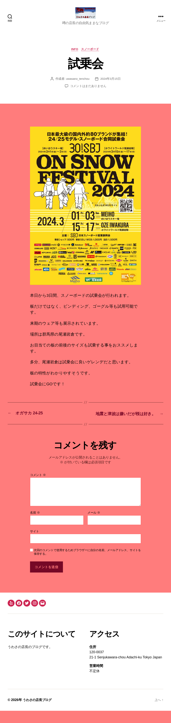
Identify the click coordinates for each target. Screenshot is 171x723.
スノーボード (91, 55)
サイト (34, 543)
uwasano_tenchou (78, 85)
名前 (35, 524)
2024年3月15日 (110, 85)
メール (93, 524)
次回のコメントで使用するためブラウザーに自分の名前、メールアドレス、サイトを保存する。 (87, 564)
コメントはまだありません (88, 92)
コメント (38, 487)
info (74, 55)
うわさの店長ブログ (38, 712)
